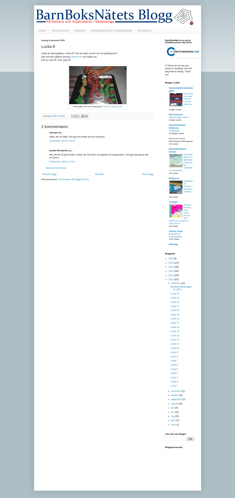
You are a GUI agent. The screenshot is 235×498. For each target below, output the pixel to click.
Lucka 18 (174, 318)
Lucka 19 (174, 314)
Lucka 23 (174, 298)
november (176, 391)
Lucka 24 (174, 293)
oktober (175, 395)
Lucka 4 (174, 373)
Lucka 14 (174, 335)
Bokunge (173, 244)
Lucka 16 (174, 327)
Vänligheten (174, 131)
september (176, 399)
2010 (171, 279)
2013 (171, 267)
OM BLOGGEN (60, 30)
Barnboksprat (176, 114)
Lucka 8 (174, 356)
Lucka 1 (174, 386)
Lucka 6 (174, 365)
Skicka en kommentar (56, 168)
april (173, 420)
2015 (171, 258)
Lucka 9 (174, 352)
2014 (171, 263)
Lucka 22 (174, 302)
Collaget (173, 202)
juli (172, 408)
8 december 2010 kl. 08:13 (62, 141)
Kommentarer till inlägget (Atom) (73, 179)
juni (173, 412)
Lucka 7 (174, 360)
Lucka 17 (174, 323)
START (42, 30)
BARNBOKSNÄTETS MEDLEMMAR (111, 30)
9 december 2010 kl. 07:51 (62, 161)
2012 (171, 271)
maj (173, 416)
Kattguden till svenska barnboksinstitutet (188, 186)
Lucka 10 (174, 348)
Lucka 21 (174, 306)
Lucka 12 (174, 339)
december (176, 283)
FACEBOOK (145, 30)
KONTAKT (80, 30)
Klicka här (76, 56)
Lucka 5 (174, 369)
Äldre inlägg (147, 174)
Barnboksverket (177, 138)
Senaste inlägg (49, 174)
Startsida (99, 174)
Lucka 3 (174, 377)
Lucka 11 (174, 344)
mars (173, 424)
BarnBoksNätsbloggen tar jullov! (181, 288)
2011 (171, 275)
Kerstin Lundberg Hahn (112, 106)
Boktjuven (174, 178)
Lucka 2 (174, 381)
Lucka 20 (174, 310)
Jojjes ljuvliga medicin (179, 117)
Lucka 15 (174, 331)
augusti (174, 403)
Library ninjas (176, 231)
